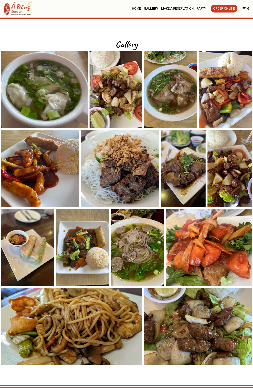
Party (201, 8)
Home (136, 8)
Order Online (224, 8)
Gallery (151, 8)
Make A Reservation (177, 8)
